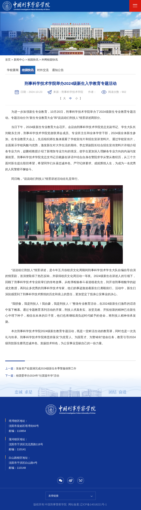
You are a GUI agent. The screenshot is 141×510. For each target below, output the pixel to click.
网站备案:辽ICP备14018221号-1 (87, 504)
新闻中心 (19, 59)
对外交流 (43, 70)
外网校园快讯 (50, 59)
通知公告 (58, 70)
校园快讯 (33, 59)
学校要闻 (13, 70)
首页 (8, 59)
